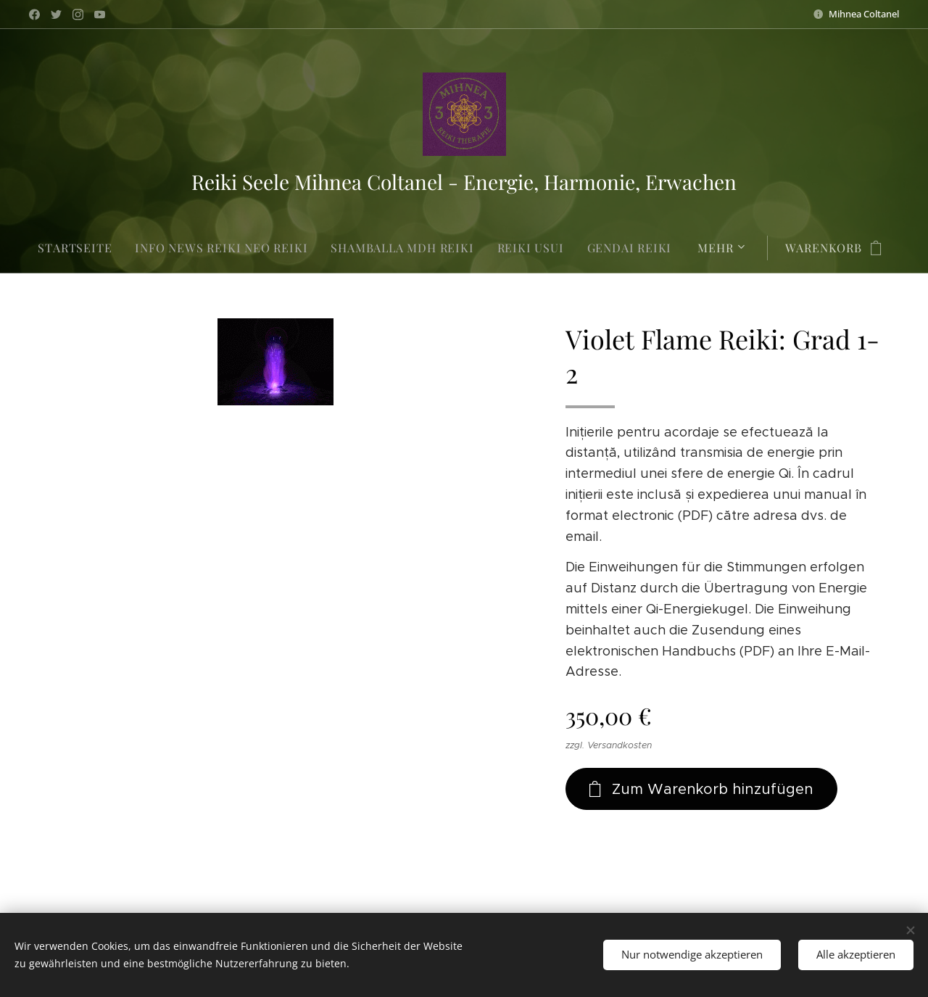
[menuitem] (80, 248)
